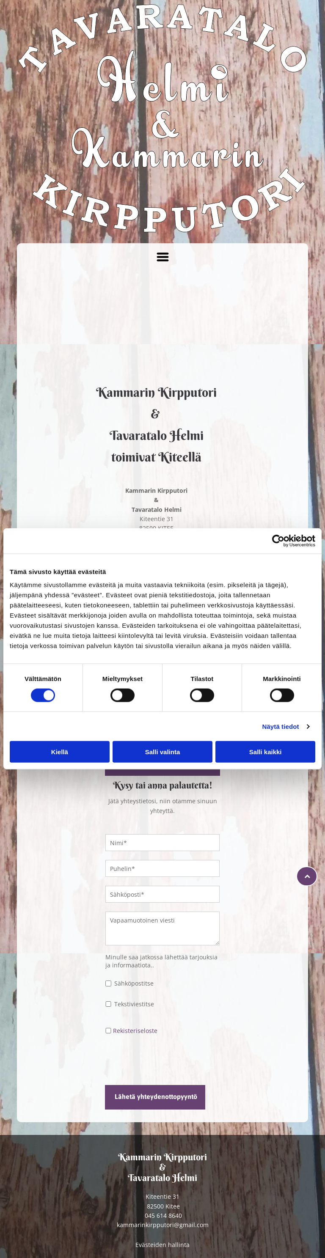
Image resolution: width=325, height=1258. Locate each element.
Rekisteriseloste (135, 1031)
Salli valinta (162, 751)
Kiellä (59, 751)
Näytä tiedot (280, 726)
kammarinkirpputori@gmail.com (163, 1225)
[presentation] (169, 1059)
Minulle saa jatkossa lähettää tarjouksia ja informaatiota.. (161, 961)
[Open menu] (162, 256)
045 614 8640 (163, 1215)
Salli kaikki (265, 751)
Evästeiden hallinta (162, 1245)
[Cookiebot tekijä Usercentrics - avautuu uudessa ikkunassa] (278, 540)
